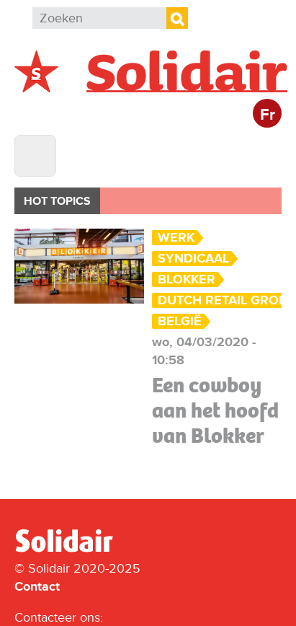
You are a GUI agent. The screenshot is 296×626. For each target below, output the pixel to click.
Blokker (186, 279)
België (180, 321)
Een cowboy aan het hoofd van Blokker (215, 410)
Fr (267, 115)
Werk (176, 237)
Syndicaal (193, 258)
